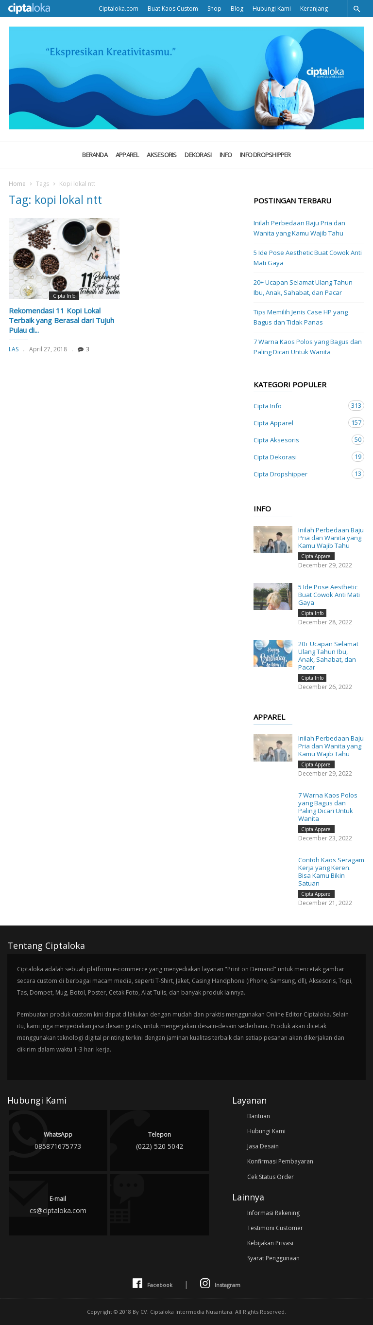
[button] (356, 8)
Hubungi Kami (272, 8)
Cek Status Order (270, 1177)
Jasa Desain (263, 1146)
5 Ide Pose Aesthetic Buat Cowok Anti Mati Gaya (308, 257)
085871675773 (58, 1140)
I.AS (13, 349)
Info (226, 154)
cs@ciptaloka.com (58, 1204)
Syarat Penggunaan (273, 1258)
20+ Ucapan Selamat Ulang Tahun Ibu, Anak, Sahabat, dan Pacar (303, 287)
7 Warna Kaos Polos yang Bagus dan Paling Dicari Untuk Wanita (308, 346)
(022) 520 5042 (159, 1140)
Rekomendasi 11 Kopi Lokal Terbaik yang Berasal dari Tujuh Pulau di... (61, 320)
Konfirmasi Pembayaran (280, 1161)
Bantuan (258, 1116)
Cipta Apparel (299, 422)
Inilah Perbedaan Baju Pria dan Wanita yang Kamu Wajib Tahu (299, 227)
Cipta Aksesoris (299, 440)
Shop (214, 8)
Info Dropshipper (265, 154)
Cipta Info (64, 295)
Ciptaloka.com (118, 8)
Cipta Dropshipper (299, 474)
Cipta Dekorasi (299, 457)
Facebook (152, 1284)
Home (17, 184)
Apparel (127, 154)
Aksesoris (161, 154)
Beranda (94, 154)
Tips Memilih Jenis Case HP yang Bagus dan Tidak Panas (301, 317)
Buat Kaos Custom (173, 8)
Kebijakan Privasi (270, 1243)
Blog (237, 8)
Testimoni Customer (275, 1228)
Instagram (220, 1284)
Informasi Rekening (273, 1213)
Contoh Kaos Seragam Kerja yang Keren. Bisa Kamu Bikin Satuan (331, 871)
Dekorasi (198, 154)
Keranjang (314, 8)
